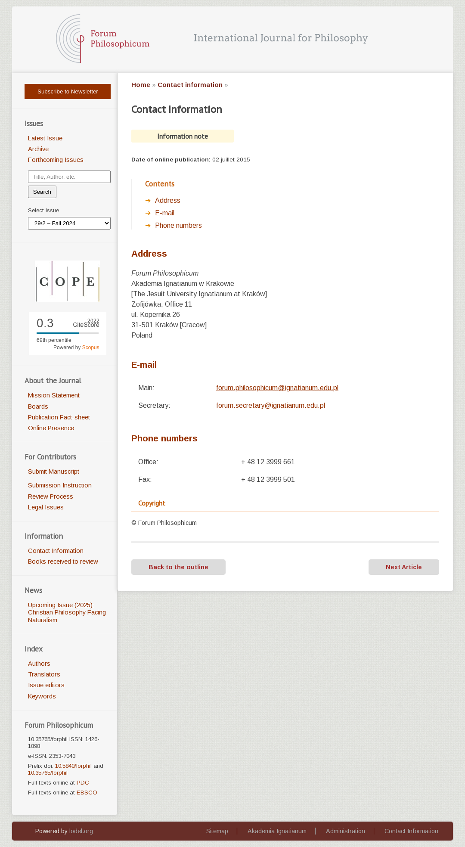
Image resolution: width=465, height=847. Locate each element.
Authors (39, 663)
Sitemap (217, 831)
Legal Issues (46, 507)
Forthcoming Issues (56, 159)
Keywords (42, 696)
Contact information (190, 84)
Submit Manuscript (53, 471)
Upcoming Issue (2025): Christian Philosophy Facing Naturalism (67, 613)
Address (167, 200)
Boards (38, 406)
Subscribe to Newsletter (67, 91)
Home (140, 84)
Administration (345, 831)
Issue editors (46, 685)
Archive (38, 149)
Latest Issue (45, 138)
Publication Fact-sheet (59, 417)
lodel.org (81, 831)
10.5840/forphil (73, 766)
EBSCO (87, 792)
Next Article (404, 567)
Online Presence (51, 428)
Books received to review (63, 561)
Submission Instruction (60, 485)
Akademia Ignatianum (277, 831)
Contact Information (56, 550)
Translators (44, 674)
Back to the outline (178, 567)
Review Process (50, 496)
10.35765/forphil (48, 772)
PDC (83, 782)
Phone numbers (178, 225)
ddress (149, 253)
